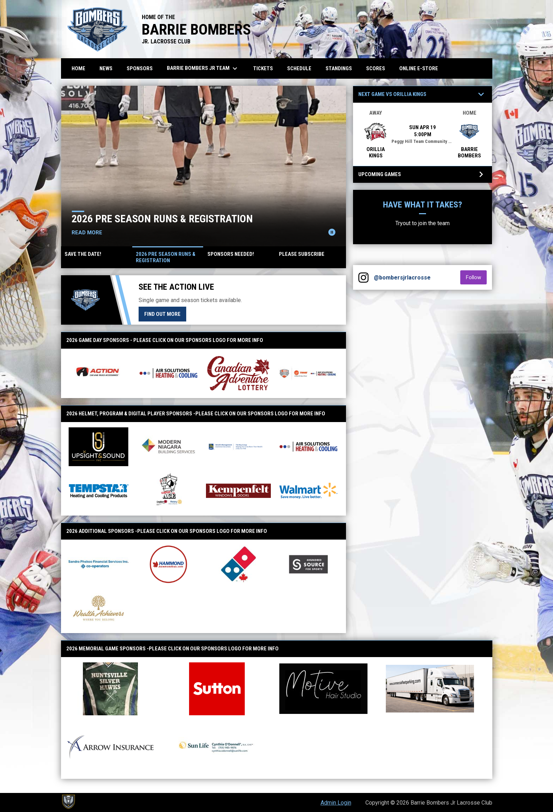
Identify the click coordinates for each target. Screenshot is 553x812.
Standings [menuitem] (339, 68)
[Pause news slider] (332, 232)
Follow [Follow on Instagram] (476, 277)
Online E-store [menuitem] (421, 68)
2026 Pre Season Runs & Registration (167, 218)
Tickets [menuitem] (263, 68)
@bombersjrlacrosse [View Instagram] (402, 277)
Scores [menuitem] (375, 68)
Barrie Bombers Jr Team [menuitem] (203, 68)
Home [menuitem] (78, 68)
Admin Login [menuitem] (336, 802)
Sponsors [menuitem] (140, 68)
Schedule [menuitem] (299, 68)
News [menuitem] (106, 68)
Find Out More (162, 314)
